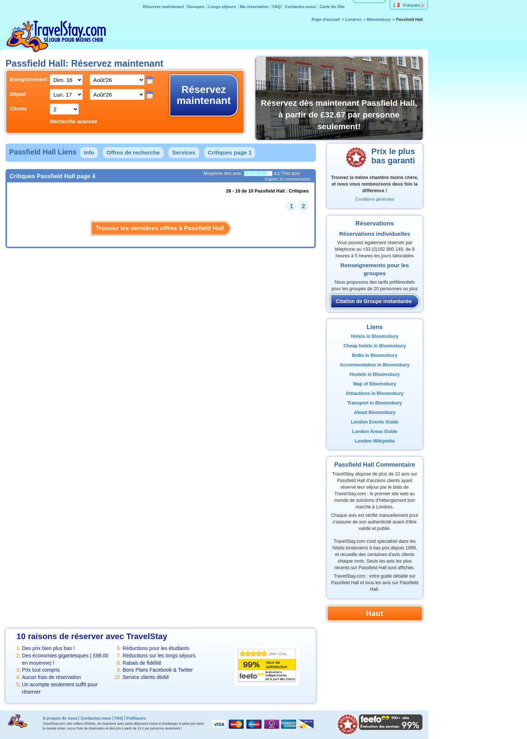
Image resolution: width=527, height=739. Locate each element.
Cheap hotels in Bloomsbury (374, 345)
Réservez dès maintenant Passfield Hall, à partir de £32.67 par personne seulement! (339, 114)
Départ (18, 94)
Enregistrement (24, 79)
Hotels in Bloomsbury (375, 336)
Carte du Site (332, 6)
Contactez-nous (300, 6)
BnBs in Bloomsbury (374, 355)
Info (89, 152)
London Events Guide (375, 422)
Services (183, 152)
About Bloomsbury (374, 412)
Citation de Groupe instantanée (374, 301)
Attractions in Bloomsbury (375, 393)
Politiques (136, 718)
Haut (375, 613)
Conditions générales (374, 199)
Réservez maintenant (164, 6)
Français (406, 5)
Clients (18, 109)
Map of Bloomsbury (374, 384)
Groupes (197, 6)
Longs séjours (223, 6)
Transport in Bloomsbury (374, 403)
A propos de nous (60, 718)
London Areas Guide (374, 431)
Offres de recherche (133, 152)
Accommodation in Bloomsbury (375, 364)
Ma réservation (255, 6)
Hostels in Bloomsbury (375, 374)
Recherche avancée (73, 121)
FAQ (276, 6)
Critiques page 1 (230, 152)
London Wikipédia (375, 441)
